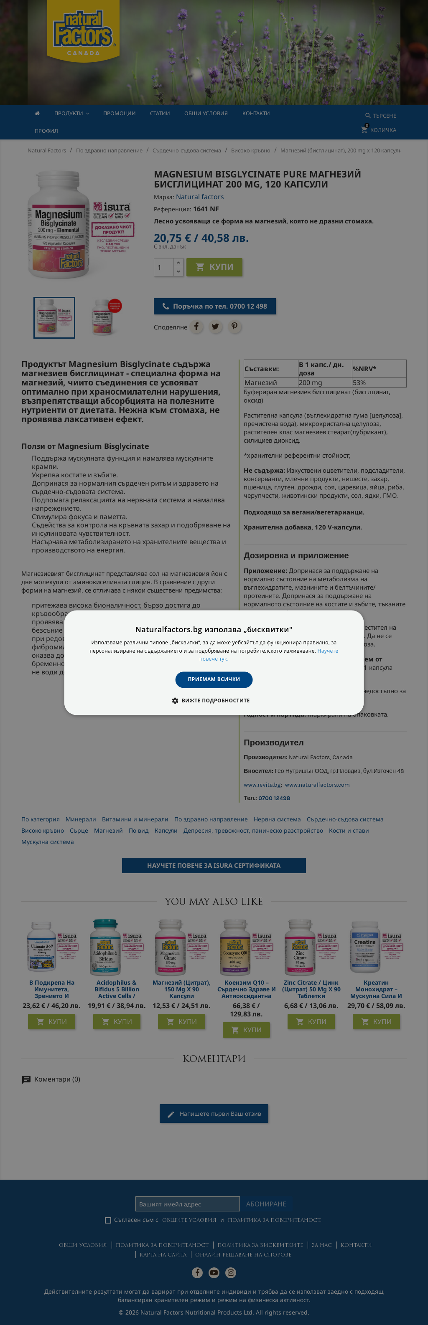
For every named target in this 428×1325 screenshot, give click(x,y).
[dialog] (214, 662)
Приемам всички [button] (214, 679)
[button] (214, 700)
